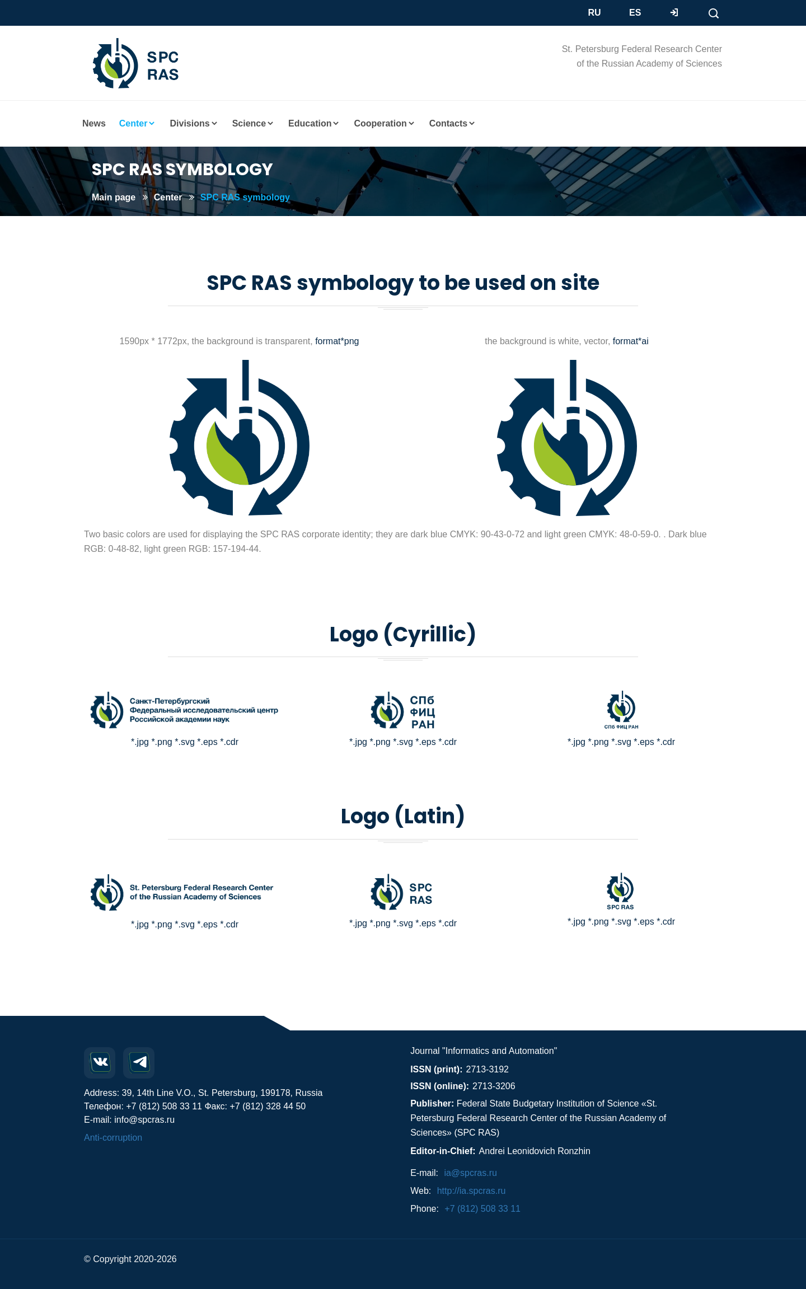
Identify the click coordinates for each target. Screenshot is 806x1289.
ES (635, 12)
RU (594, 12)
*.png (161, 742)
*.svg (185, 742)
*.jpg (140, 742)
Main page (113, 197)
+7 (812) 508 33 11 (482, 1208)
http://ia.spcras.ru (471, 1191)
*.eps (207, 742)
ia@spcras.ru (470, 1173)
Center (168, 197)
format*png (337, 341)
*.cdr (229, 742)
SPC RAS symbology (245, 197)
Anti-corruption (113, 1137)
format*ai (629, 341)
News (94, 123)
